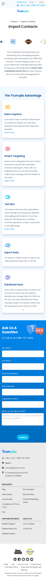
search (18, 5)
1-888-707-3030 (38, 5)
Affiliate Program (8, 533)
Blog (3, 489)
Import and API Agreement (31, 567)
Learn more (9, 132)
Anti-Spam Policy (11, 567)
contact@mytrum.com (15, 468)
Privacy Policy (36, 564)
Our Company (29, 524)
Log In (41, 2)
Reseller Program (8, 524)
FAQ (3, 512)
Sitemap (24, 570)
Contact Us (21, 2)
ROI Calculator (28, 489)
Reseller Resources (9, 528)
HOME (6, 564)
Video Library (7, 494)
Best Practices (28, 494)
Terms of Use (23, 564)
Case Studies (7, 499)
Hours (31, 2)
